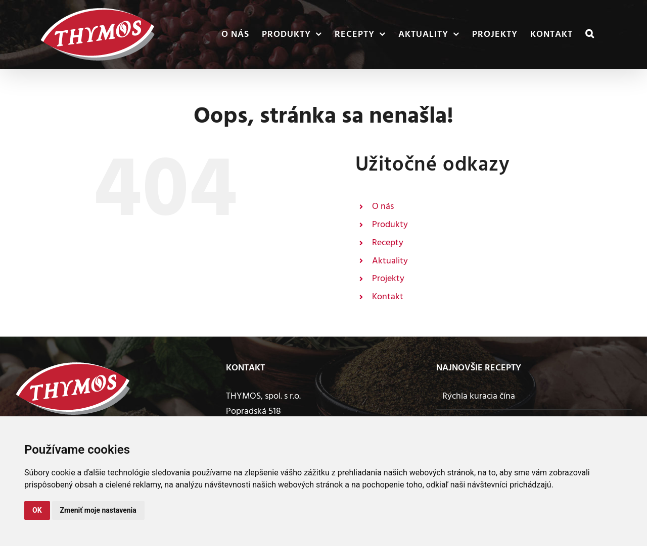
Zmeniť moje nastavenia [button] (98, 510)
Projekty (388, 278)
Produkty (390, 224)
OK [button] (37, 510)
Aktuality (390, 261)
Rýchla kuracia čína (478, 396)
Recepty (387, 243)
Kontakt (387, 297)
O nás (383, 206)
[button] (589, 35)
